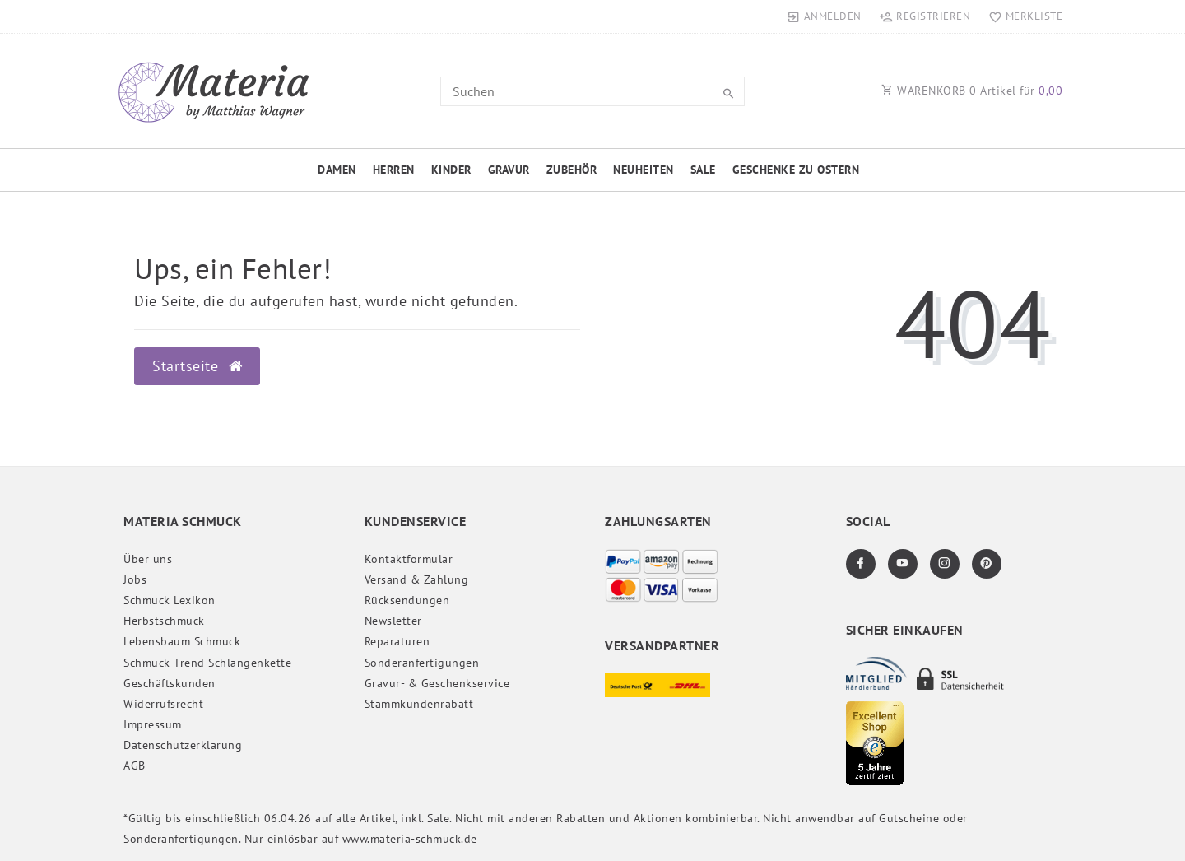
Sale (703, 169)
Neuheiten (643, 169)
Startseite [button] (197, 365)
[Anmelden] (824, 16)
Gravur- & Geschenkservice (437, 683)
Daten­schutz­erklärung (182, 745)
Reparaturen (397, 641)
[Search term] (592, 91)
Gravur (509, 169)
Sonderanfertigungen (422, 662)
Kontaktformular (409, 559)
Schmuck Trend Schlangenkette (207, 662)
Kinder (451, 169)
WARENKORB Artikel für (971, 90)
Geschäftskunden (169, 683)
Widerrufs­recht (163, 703)
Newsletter (393, 620)
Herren (394, 169)
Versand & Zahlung (417, 579)
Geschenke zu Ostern (796, 169)
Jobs (134, 579)
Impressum (152, 724)
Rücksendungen (407, 600)
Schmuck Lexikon (169, 600)
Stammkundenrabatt (419, 703)
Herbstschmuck (164, 620)
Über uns (147, 559)
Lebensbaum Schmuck (181, 641)
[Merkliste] (1021, 16)
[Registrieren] (925, 16)
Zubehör (571, 169)
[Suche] (728, 93)
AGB (134, 765)
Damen (337, 169)
